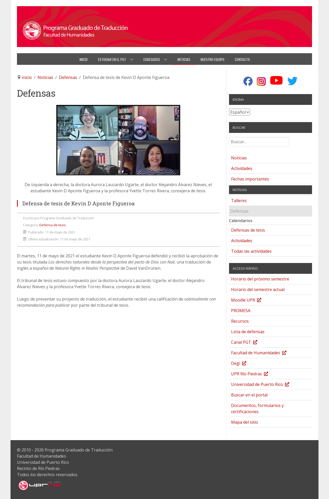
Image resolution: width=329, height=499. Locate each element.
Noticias (239, 158)
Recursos (240, 321)
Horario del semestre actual (258, 289)
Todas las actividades (251, 251)
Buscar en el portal (249, 395)
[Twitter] (292, 81)
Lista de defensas (247, 331)
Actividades (241, 168)
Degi (244, 363)
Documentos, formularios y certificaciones (257, 408)
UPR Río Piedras (254, 374)
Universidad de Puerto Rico (265, 385)
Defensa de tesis (52, 225)
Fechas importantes (250, 179)
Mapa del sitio (244, 422)
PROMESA (240, 310)
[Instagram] (261, 82)
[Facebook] (248, 81)
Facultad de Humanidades (264, 353)
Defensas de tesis (248, 230)
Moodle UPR (251, 300)
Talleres (239, 200)
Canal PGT (249, 342)
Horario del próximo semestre (260, 279)
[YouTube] (276, 80)
